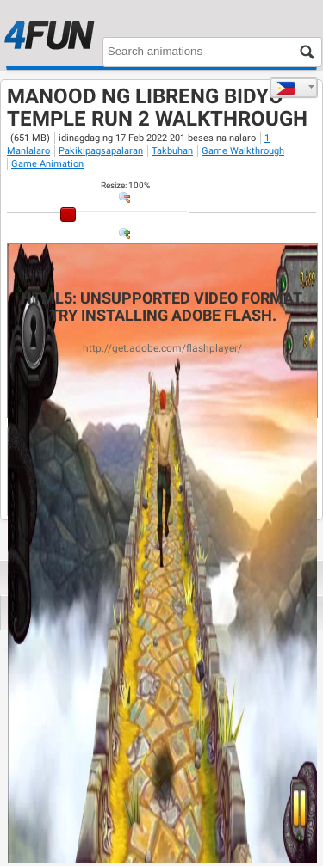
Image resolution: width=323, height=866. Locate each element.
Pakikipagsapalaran (101, 151)
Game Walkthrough (243, 151)
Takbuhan (172, 151)
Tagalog (285, 88)
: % (125, 185)
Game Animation (47, 163)
